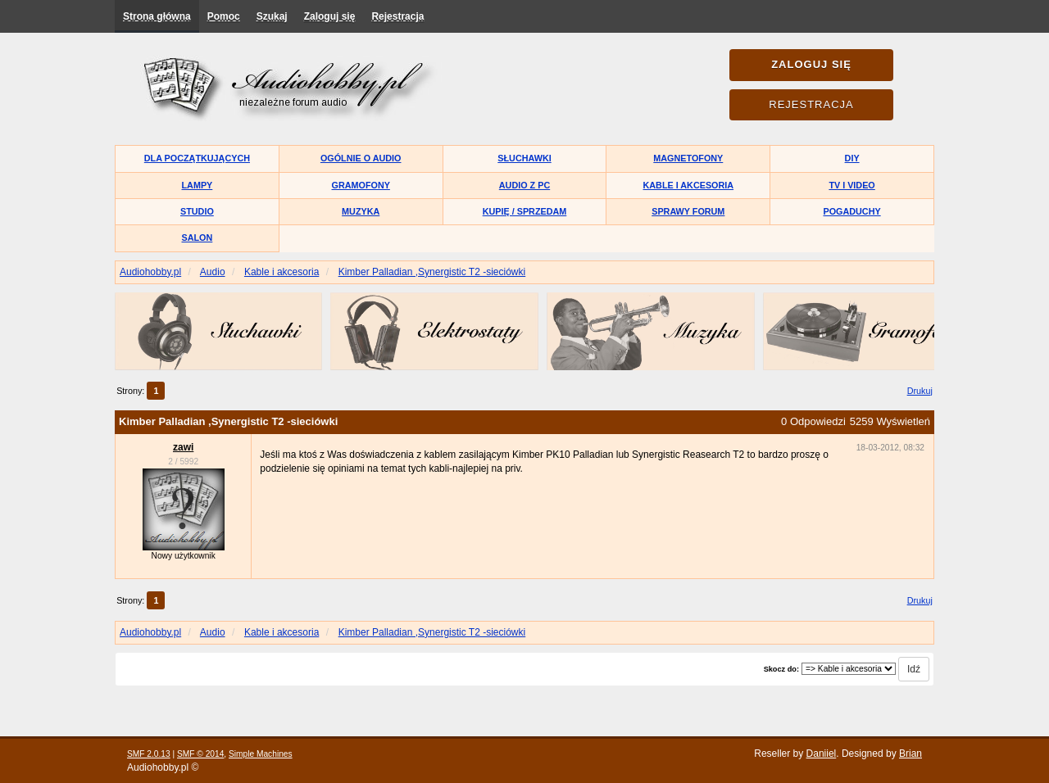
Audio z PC (524, 185)
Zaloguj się (330, 16)
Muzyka (360, 211)
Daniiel (821, 753)
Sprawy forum (688, 211)
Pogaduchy (851, 211)
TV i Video (851, 185)
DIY (852, 158)
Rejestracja (397, 16)
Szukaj (272, 16)
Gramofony (361, 185)
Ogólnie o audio (361, 158)
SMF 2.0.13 (148, 753)
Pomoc (223, 16)
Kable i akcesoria (688, 185)
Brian (910, 753)
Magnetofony (688, 158)
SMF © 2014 (200, 753)
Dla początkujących (197, 158)
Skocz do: (781, 669)
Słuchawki (524, 158)
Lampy (197, 185)
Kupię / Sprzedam (525, 211)
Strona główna (157, 16)
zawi (183, 447)
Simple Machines (261, 753)
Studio (197, 211)
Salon (197, 237)
